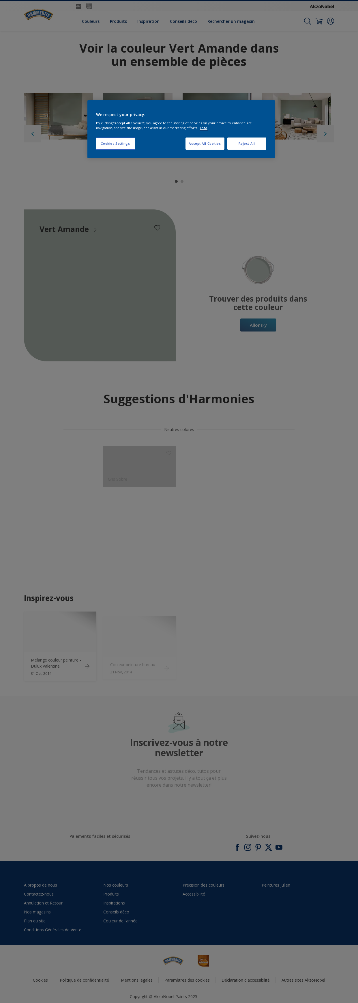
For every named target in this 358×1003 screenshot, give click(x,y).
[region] (181, 129)
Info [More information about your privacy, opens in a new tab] (203, 128)
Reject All (247, 143)
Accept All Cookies (205, 143)
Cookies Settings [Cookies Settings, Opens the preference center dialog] (115, 143)
